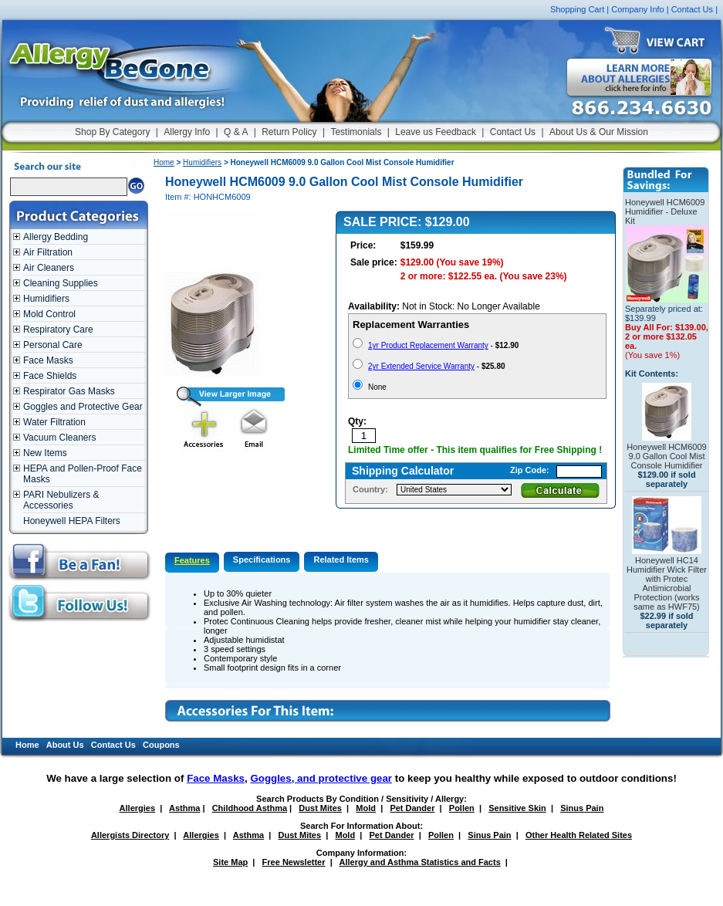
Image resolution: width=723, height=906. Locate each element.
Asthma (184, 808)
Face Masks (48, 360)
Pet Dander (412, 808)
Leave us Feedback (435, 132)
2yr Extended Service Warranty (421, 366)
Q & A (236, 132)
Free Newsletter (294, 862)
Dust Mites (320, 808)
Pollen (462, 808)
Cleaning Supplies (60, 283)
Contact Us (692, 9)
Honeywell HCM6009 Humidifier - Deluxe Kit (664, 211)
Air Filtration (48, 252)
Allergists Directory (130, 835)
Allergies (137, 808)
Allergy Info (187, 132)
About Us (65, 744)
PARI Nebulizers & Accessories (61, 500)
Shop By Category (112, 132)
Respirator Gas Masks (69, 391)
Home (164, 162)
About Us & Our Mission (598, 132)
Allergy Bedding (55, 237)
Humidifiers (46, 298)
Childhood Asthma (249, 808)
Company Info (637, 9)
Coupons (161, 744)
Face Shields (49, 375)
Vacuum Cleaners (59, 437)
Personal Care (53, 345)
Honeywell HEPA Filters (71, 521)
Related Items (341, 559)
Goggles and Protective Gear (83, 406)
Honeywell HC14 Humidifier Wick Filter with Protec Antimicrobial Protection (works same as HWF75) (667, 583)
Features (192, 560)
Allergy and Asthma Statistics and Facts (419, 862)
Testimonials (355, 132)
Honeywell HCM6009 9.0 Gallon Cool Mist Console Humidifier (666, 456)
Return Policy (289, 132)
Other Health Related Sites (578, 835)
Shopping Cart (577, 9)
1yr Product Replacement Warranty (428, 345)
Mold (366, 808)
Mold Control (49, 314)
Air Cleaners (48, 267)
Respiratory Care (58, 329)
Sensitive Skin (517, 808)
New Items (45, 453)
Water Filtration (54, 422)
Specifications (262, 559)
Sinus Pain (581, 808)
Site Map (230, 862)
